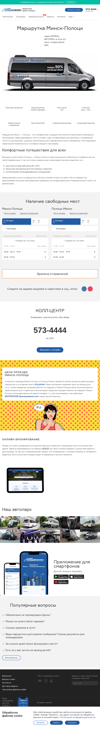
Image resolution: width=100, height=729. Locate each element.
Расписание (8, 17)
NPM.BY (45, 450)
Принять (56, 723)
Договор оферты (10, 686)
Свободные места (36, 17)
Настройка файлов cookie (14, 689)
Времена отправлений (29, 215)
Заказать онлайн (72, 10)
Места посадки (10, 215)
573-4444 (50, 332)
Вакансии (6, 676)
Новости (50, 17)
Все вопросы (11, 659)
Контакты (61, 17)
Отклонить (72, 723)
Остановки (20, 17)
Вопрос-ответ (8, 679)
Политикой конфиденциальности (77, 717)
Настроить (40, 723)
